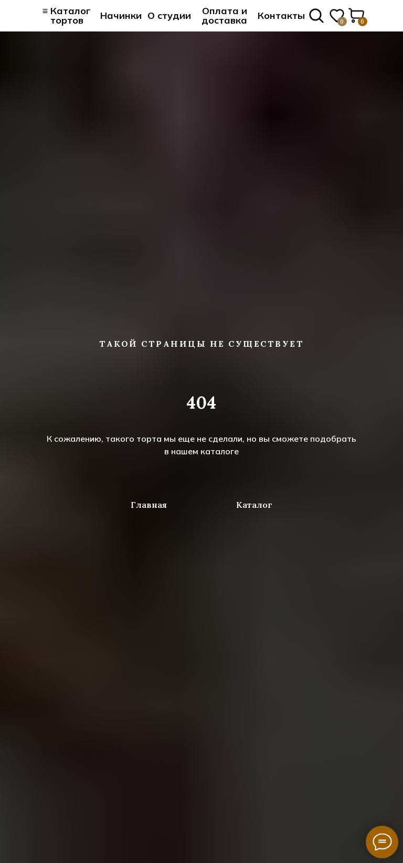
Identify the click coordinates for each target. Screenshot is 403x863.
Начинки (121, 15)
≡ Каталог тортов (67, 15)
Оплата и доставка (224, 15)
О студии (169, 15)
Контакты (281, 15)
